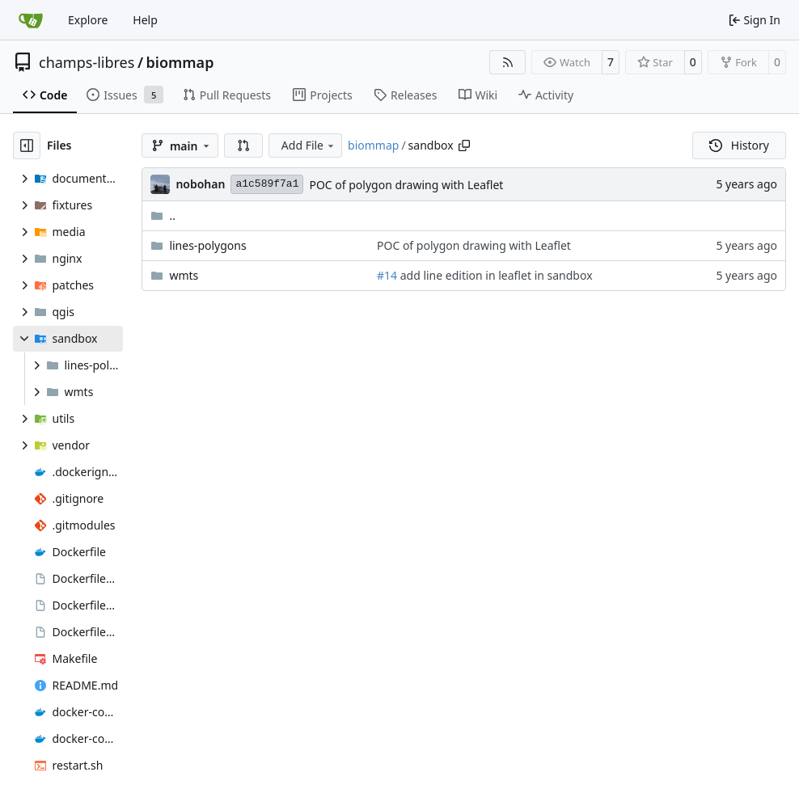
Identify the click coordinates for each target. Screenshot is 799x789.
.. (162, 215)
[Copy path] (464, 145)
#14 (387, 275)
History (739, 145)
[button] (243, 145)
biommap (180, 62)
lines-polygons (207, 245)
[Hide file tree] (26, 145)
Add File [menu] (308, 145)
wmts (183, 275)
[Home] (30, 20)
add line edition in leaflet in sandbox (495, 275)
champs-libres (86, 62)
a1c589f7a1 (266, 184)
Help (145, 19)
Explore (88, 19)
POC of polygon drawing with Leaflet (406, 184)
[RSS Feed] (507, 62)
